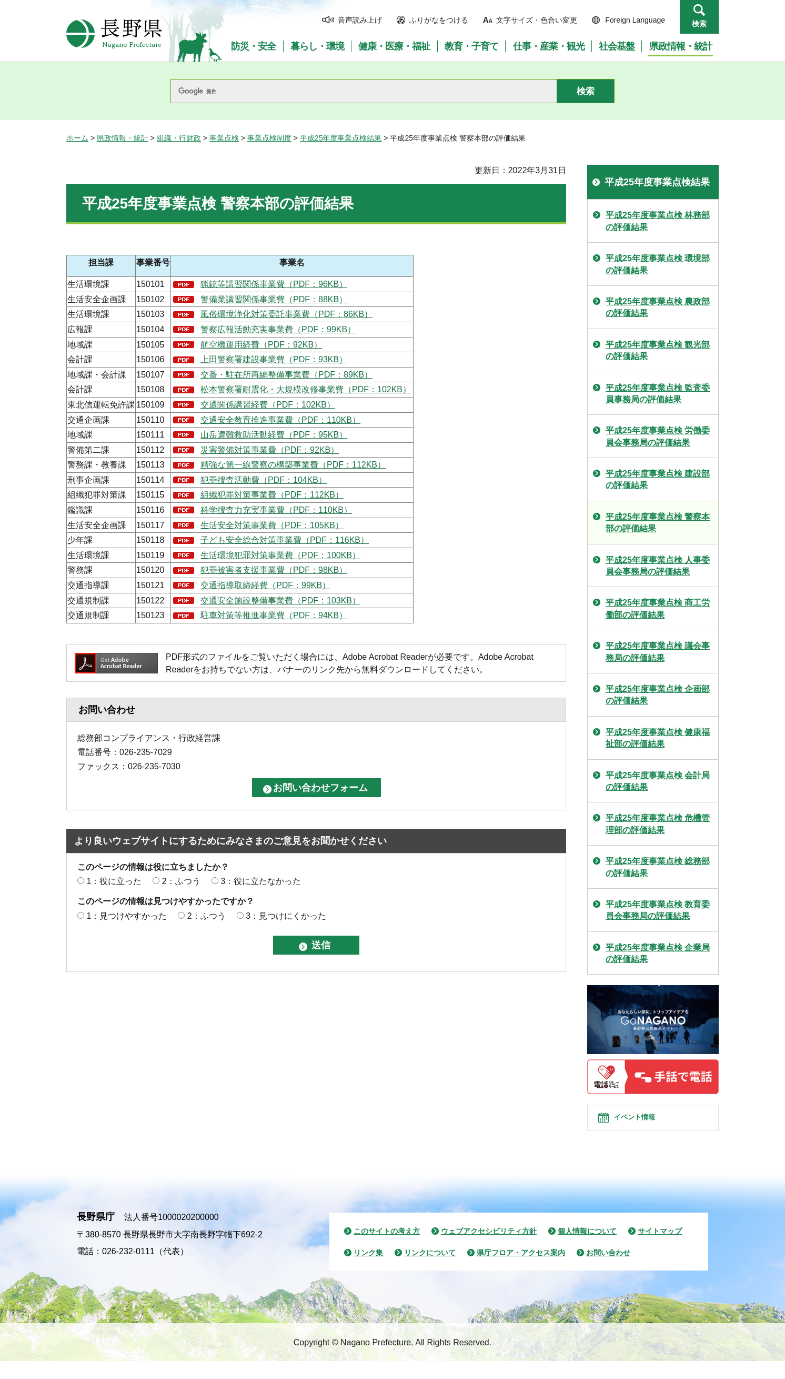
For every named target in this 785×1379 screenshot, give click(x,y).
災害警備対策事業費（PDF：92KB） (269, 449)
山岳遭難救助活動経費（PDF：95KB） (273, 434)
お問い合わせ (608, 1270)
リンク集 (368, 1270)
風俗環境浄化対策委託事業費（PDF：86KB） (286, 314)
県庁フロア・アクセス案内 (521, 1270)
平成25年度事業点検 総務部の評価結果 (658, 867)
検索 (699, 23)
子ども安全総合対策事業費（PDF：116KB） (284, 539)
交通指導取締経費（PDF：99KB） (265, 585)
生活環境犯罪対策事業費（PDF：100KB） (280, 555)
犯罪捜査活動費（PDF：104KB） (263, 479)
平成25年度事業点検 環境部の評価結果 (658, 264)
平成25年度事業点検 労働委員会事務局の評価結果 (658, 436)
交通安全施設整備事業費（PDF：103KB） (280, 600)
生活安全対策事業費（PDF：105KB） (272, 525)
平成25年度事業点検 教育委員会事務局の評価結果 (658, 910)
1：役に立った (114, 881)
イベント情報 (645, 1127)
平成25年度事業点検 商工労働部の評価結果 (658, 608)
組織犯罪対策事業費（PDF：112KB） (272, 494)
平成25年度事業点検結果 (341, 138)
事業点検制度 (269, 138)
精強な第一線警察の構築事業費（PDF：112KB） (293, 464)
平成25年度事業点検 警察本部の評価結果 (658, 522)
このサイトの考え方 (387, 1249)
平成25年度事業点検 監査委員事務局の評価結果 (658, 393)
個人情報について (587, 1249)
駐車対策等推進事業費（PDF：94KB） (273, 615)
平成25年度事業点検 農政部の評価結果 (658, 307)
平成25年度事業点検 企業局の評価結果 (658, 953)
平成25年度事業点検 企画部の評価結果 (658, 694)
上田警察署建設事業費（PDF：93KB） (273, 359)
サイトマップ (660, 1249)
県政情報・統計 (122, 138)
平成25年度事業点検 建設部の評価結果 (658, 479)
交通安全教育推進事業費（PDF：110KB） (280, 419)
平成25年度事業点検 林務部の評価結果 (658, 221)
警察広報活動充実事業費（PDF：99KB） (278, 329)
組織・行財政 (179, 138)
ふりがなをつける (438, 20)
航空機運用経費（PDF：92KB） (261, 344)
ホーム (77, 138)
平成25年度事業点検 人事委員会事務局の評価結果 (658, 565)
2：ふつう (181, 881)
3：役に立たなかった (260, 881)
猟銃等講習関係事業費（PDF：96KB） (273, 284)
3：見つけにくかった (286, 915)
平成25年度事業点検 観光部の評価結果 (658, 350)
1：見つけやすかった (126, 915)
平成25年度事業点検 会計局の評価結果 (658, 781)
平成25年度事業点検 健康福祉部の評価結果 (658, 738)
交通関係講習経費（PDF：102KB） (267, 404)
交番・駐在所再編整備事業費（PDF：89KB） (286, 374)
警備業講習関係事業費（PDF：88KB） (273, 299)
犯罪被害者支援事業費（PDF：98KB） (273, 570)
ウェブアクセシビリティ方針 (489, 1249)
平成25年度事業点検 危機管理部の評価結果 (658, 823)
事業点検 (224, 138)
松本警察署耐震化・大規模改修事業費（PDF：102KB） (305, 389)
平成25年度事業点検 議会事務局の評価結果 (658, 651)
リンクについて (430, 1270)
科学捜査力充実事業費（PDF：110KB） (276, 509)
